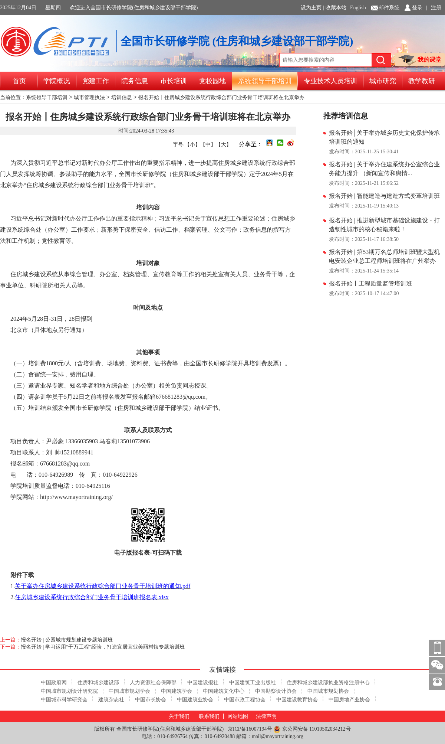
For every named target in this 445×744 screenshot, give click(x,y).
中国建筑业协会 (195, 699)
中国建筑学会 (176, 691)
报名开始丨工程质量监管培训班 (370, 283)
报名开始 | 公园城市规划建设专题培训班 (67, 640)
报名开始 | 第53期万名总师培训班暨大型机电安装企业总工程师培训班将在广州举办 (384, 256)
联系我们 (209, 716)
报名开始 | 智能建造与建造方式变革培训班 (384, 196)
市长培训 (173, 81)
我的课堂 (419, 60)
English (358, 7)
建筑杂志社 (111, 699)
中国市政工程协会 (245, 699)
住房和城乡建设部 (98, 682)
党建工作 (95, 81)
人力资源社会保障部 (153, 682)
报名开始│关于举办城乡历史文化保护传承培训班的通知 (384, 137)
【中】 (208, 144)
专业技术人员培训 (330, 81)
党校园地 (212, 81)
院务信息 (134, 81)
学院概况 (56, 81)
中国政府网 (54, 682)
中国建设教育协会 (297, 699)
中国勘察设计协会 (276, 691)
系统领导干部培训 (264, 81)
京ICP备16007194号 (250, 729)
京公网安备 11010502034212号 (311, 729)
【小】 (192, 144)
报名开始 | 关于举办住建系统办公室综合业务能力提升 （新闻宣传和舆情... (384, 168)
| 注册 (433, 7)
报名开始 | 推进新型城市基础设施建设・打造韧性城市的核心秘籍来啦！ (384, 224)
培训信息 (121, 97)
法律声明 (266, 716)
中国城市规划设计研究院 (69, 691)
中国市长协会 (150, 699)
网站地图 (237, 716)
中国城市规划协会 (328, 691)
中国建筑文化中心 (223, 691)
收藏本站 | (337, 7)
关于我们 (179, 716)
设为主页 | (312, 7)
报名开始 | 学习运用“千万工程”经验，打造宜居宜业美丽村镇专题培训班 (103, 647)
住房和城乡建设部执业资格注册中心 (328, 682)
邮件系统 (389, 7)
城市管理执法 (89, 97)
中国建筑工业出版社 (252, 682)
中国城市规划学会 (129, 691)
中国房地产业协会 (349, 699)
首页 (19, 81)
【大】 (223, 144)
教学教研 (421, 81)
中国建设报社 (202, 682)
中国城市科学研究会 (64, 699)
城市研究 (382, 81)
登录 (417, 7)
